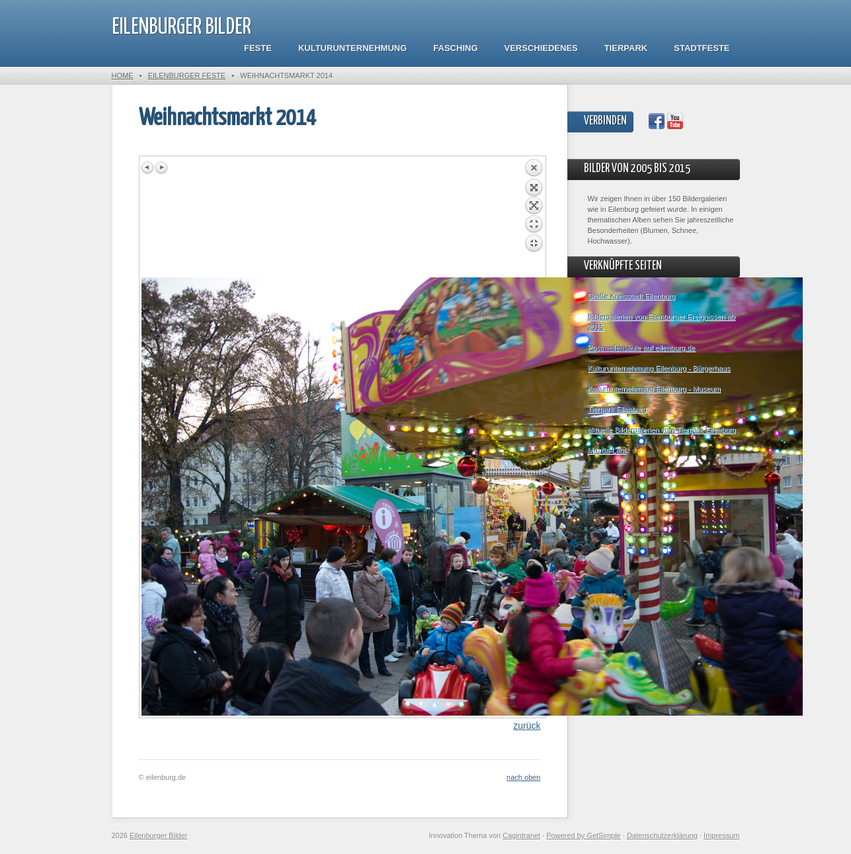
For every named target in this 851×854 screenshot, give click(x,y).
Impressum (721, 835)
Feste (258, 48)
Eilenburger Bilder (181, 27)
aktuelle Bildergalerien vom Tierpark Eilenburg (662, 430)
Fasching (455, 48)
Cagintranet (521, 835)
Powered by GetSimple (583, 835)
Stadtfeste (701, 48)
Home (123, 75)
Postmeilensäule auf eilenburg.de (642, 348)
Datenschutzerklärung (662, 835)
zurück (526, 725)
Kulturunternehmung (352, 48)
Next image (161, 167)
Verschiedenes (541, 48)
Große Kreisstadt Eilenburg (632, 296)
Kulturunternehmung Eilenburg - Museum (654, 389)
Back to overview (534, 217)
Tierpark (625, 48)
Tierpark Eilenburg (617, 409)
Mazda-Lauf (607, 450)
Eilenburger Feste (186, 75)
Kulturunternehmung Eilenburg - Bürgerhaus (659, 368)
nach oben (523, 777)
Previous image (148, 167)
